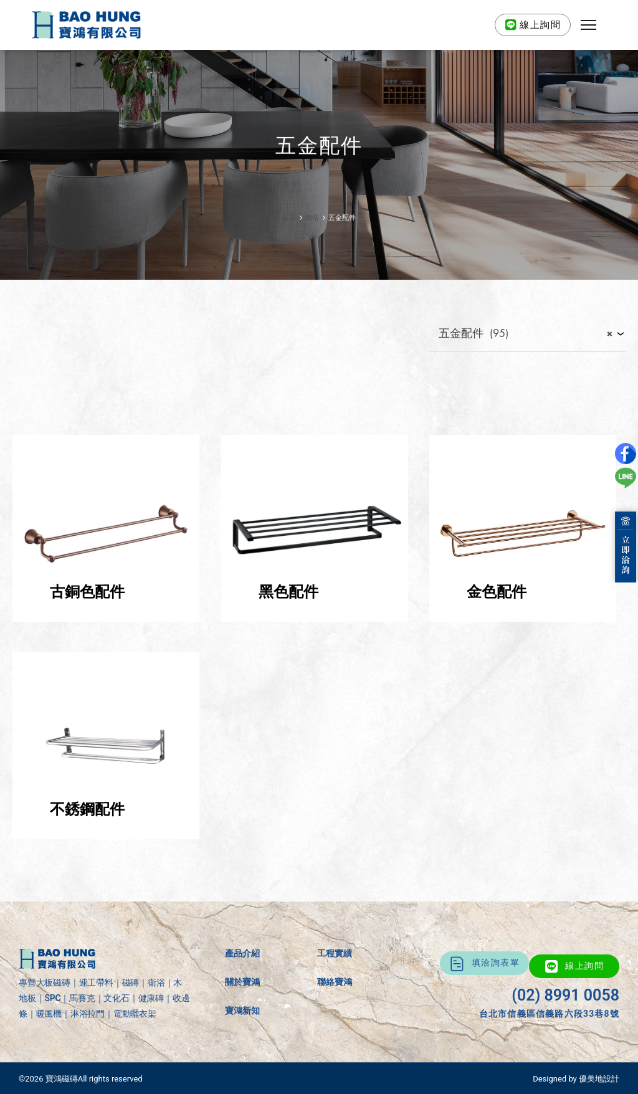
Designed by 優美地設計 (576, 1078)
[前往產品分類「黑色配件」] (314, 618)
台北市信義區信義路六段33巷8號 (549, 1014)
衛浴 (312, 218)
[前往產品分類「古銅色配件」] (105, 618)
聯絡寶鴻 (334, 982)
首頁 (289, 218)
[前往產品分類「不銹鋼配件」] (105, 835)
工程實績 (334, 953)
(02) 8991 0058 (565, 995)
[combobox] (527, 334)
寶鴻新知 (242, 1011)
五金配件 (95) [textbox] (521, 334)
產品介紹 (242, 953)
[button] (589, 25)
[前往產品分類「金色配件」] (522, 618)
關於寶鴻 (242, 982)
